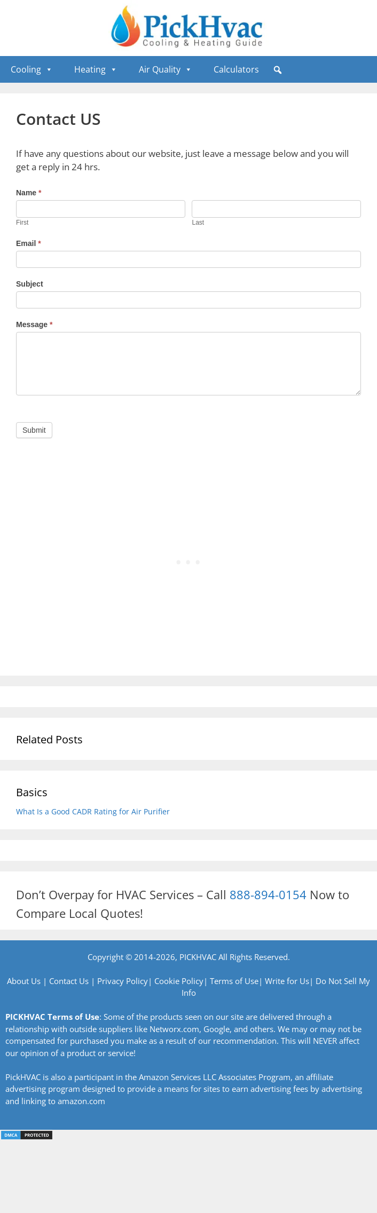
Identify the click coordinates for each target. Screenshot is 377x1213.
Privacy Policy (122, 981)
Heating (95, 69)
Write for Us (287, 981)
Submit (34, 430)
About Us (24, 981)
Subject (29, 284)
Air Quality (165, 69)
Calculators (236, 69)
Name (28, 192)
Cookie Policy (178, 981)
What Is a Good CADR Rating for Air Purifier (93, 811)
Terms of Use (234, 981)
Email (28, 243)
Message (34, 324)
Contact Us (69, 981)
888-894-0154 (268, 894)
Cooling (32, 69)
